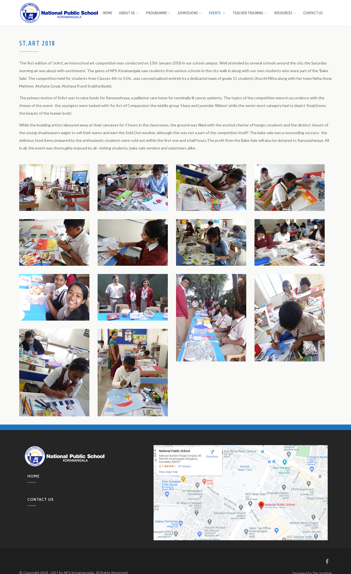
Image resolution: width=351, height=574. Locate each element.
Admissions (190, 12)
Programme (158, 12)
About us (129, 12)
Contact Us (313, 12)
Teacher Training (250, 12)
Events (217, 12)
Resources (285, 12)
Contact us (40, 499)
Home (107, 12)
